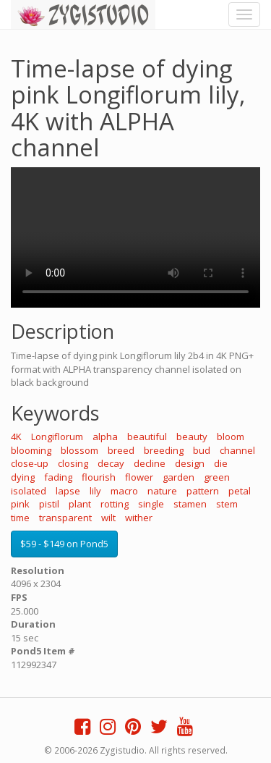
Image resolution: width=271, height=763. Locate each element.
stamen (190, 503)
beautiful (147, 436)
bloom (230, 436)
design (190, 463)
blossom (79, 450)
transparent (65, 517)
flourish (99, 477)
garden (178, 477)
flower (139, 477)
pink (20, 503)
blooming (31, 450)
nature (162, 490)
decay (111, 463)
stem (227, 503)
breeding (164, 450)
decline (149, 463)
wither (138, 517)
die (221, 463)
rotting (114, 503)
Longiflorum (57, 436)
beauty (191, 436)
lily (95, 490)
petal (239, 490)
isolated (28, 490)
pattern (202, 490)
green (217, 477)
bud (201, 450)
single (151, 503)
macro (124, 490)
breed (121, 450)
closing (73, 463)
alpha (105, 436)
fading (58, 477)
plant (80, 503)
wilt (108, 517)
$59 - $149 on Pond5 (64, 543)
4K (16, 436)
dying (23, 477)
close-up (29, 463)
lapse (68, 490)
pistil (49, 503)
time (20, 517)
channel (237, 450)
